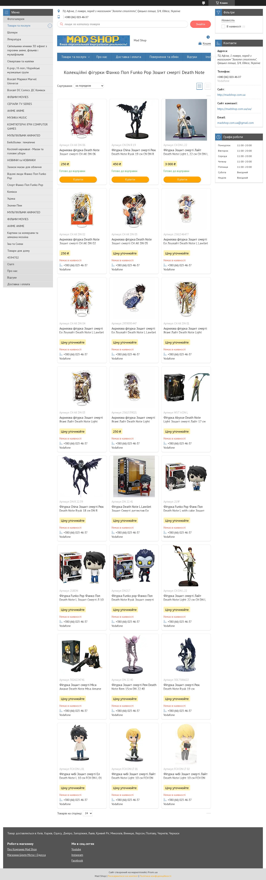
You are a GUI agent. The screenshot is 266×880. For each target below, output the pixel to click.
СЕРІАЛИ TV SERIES (19, 104)
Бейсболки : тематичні (21, 142)
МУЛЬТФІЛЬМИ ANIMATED (23, 135)
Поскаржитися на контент (123, 876)
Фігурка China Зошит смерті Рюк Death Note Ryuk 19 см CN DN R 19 (134, 154)
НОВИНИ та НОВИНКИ (21, 160)
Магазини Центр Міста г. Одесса (26, 855)
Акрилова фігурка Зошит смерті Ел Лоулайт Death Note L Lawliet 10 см (186, 243)
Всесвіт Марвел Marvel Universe (22, 81)
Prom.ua (153, 872)
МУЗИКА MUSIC (17, 117)
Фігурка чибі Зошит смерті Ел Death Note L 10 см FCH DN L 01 (80, 776)
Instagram (212, 56)
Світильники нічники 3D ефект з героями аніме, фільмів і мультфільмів (27, 50)
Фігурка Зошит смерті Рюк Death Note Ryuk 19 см (182, 687)
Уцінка (11, 198)
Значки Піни (14, 205)
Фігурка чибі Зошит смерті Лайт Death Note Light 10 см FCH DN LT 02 (186, 778)
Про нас (12, 271)
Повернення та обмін (164, 56)
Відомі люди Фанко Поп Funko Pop (26, 176)
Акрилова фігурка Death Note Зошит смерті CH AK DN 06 (79, 152)
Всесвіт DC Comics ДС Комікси (26, 90)
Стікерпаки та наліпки (20, 61)
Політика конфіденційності (155, 876)
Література (14, 39)
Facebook (77, 860)
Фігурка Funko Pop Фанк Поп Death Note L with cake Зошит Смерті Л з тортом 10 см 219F (184, 511)
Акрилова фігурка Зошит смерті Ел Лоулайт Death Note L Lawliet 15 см (134, 332)
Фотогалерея (15, 19)
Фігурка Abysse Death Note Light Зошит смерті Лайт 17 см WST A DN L (185, 421)
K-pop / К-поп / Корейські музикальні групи (23, 70)
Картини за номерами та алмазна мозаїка (22, 235)
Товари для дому (18, 251)
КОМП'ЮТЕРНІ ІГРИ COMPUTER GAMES (27, 126)
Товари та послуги (18, 25)
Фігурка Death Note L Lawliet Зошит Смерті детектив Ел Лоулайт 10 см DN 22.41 (131, 511)
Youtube (76, 849)
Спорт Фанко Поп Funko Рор (25, 185)
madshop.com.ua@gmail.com (235, 123)
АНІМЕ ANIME (15, 111)
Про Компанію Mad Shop (22, 849)
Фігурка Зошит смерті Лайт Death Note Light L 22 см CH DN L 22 (186, 154)
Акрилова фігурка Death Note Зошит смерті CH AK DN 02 (79, 241)
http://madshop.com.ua (231, 95)
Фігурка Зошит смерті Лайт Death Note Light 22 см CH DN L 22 (185, 600)
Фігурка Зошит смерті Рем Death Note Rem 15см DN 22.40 (134, 687)
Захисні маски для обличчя (24, 167)
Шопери (12, 32)
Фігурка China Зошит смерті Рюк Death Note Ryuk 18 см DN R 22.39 (81, 511)
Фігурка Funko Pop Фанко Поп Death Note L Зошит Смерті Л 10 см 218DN (81, 600)
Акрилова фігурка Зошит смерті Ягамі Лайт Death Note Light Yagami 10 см (185, 332)
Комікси (12, 192)
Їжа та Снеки (15, 244)
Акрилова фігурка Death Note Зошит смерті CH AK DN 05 (132, 241)
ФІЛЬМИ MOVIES (17, 97)
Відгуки (12, 277)
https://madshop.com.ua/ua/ (234, 109)
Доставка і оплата (18, 284)
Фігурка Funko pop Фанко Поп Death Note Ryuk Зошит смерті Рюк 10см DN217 (133, 600)
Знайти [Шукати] (200, 24)
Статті (10, 264)
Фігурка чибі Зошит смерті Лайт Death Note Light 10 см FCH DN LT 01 (134, 778)
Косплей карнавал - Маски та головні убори (25, 151)
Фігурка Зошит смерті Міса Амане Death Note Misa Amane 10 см (80, 689)
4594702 (13, 257)
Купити (78, 179)
